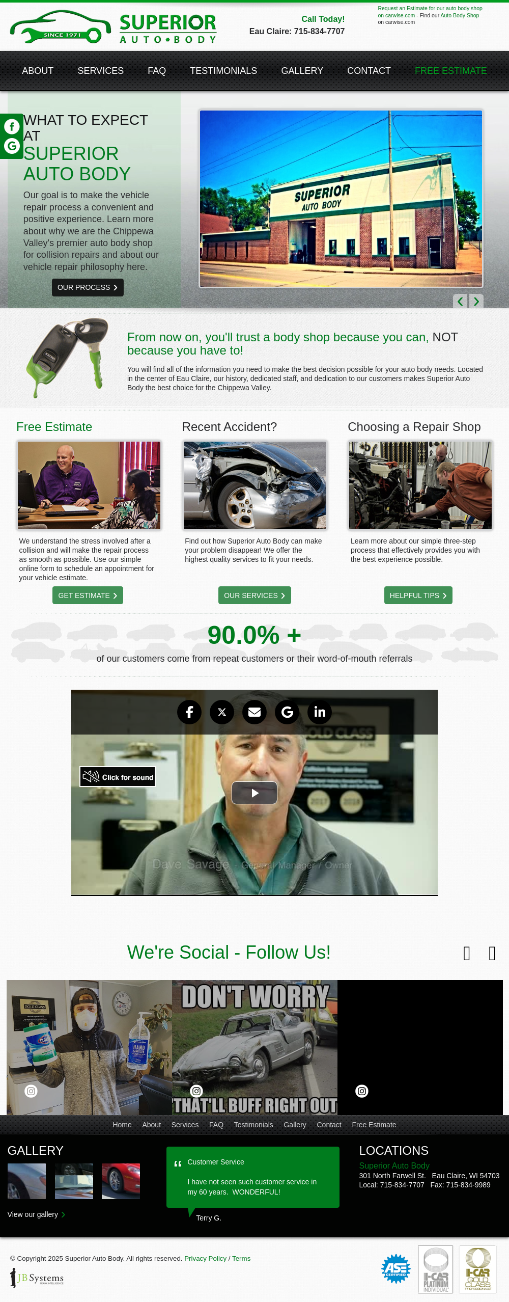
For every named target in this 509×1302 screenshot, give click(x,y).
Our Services (251, 595)
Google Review (12, 146)
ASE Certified (396, 1269)
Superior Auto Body (113, 27)
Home (121, 1125)
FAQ (157, 71)
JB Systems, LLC (38, 1279)
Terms (241, 1258)
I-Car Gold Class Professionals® (478, 1269)
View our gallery (33, 1214)
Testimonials (223, 71)
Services (100, 71)
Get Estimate (84, 595)
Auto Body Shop (459, 15)
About (37, 71)
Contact (369, 71)
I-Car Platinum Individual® (435, 1269)
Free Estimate (374, 1125)
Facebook (12, 127)
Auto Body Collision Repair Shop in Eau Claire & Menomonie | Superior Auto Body (27, 1181)
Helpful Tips (414, 595)
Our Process (84, 287)
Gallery (302, 71)
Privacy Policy (205, 1258)
